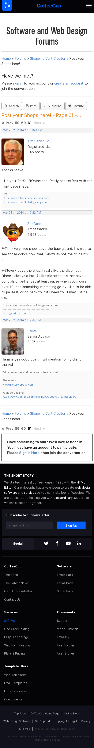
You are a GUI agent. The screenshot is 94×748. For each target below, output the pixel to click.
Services (11, 612)
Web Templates (15, 675)
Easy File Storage (16, 637)
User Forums (65, 645)
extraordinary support (69, 497)
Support (63, 620)
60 (23, 123)
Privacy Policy (75, 736)
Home (6, 58)
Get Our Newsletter (18, 591)
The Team (11, 575)
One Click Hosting (16, 629)
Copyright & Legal (65, 721)
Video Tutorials (67, 629)
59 (17, 123)
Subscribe (52, 106)
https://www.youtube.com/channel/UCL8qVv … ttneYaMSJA (39, 396)
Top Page (20, 713)
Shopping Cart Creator (47, 58)
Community (66, 612)
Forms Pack (65, 583)
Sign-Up (71, 525)
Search (12, 106)
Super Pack (65, 591)
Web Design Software (16, 721)
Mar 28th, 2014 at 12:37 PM (22, 320)
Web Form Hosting (17, 645)
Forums (20, 58)
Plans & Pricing (14, 653)
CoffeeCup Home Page (45, 713)
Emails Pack (65, 575)
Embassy (63, 637)
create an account (68, 83)
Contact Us (12, 599)
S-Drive (9, 620)
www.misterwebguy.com (18, 384)
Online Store (72, 713)
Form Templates (15, 691)
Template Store (16, 666)
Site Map (24, 728)
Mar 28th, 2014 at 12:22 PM (22, 212)
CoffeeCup (12, 566)
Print (31, 106)
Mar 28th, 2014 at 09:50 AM (22, 130)
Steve (32, 331)
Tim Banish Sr (38, 141)
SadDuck (34, 224)
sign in (18, 83)
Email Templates (15, 683)
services (30, 492)
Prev (9, 123)
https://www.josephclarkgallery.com (25, 202)
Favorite (76, 106)
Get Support (42, 721)
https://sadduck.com (15, 313)
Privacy (86, 721)
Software (64, 566)
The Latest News (16, 583)
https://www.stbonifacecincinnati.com (26, 198)
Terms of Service (43, 739)
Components (13, 699)
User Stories (66, 653)
